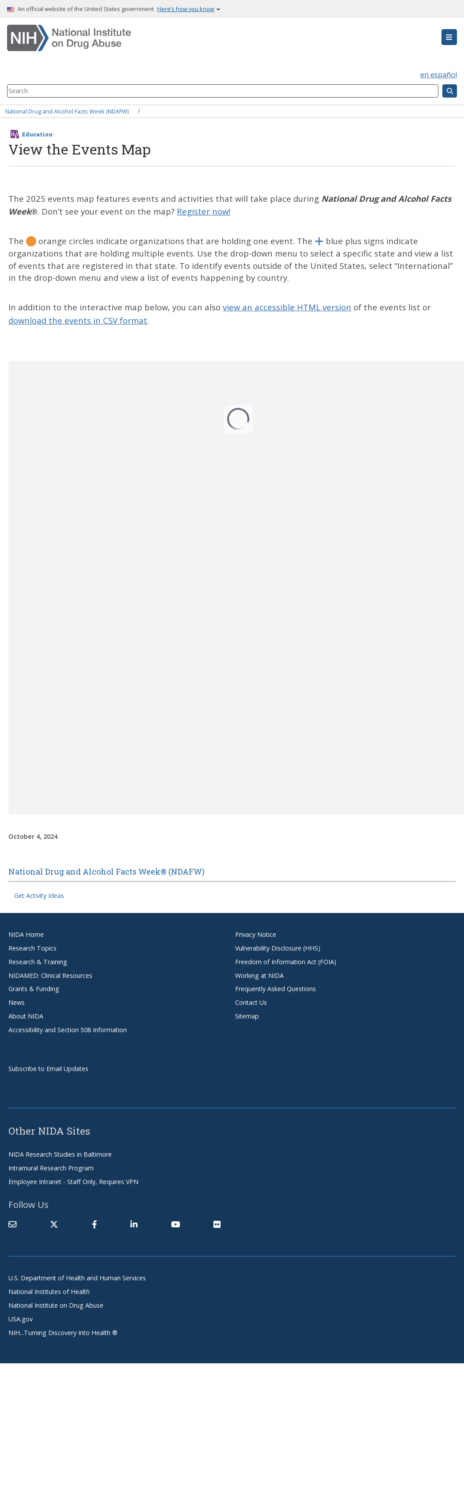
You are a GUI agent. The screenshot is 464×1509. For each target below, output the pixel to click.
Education (37, 134)
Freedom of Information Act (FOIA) (285, 962)
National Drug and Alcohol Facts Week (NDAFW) (67, 111)
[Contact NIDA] (12, 1225)
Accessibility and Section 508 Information (67, 1030)
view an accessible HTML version (287, 307)
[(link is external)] (54, 1225)
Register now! (203, 211)
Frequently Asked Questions (275, 989)
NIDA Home (26, 934)
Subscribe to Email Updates (48, 1068)
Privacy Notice (255, 934)
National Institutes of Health (49, 1291)
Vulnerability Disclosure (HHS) (277, 948)
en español (438, 74)
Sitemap (247, 1016)
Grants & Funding (33, 989)
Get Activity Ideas (39, 895)
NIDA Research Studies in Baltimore (60, 1154)
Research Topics (32, 948)
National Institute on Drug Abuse (55, 1305)
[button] (449, 37)
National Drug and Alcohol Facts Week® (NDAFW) (106, 871)
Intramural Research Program (51, 1168)
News (16, 1002)
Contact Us (251, 1002)
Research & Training (37, 962)
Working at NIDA (259, 975)
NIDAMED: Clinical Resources (50, 975)
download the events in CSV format (77, 320)
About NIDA (25, 1016)
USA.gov (20, 1319)
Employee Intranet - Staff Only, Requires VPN (73, 1181)
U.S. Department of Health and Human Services (77, 1278)
